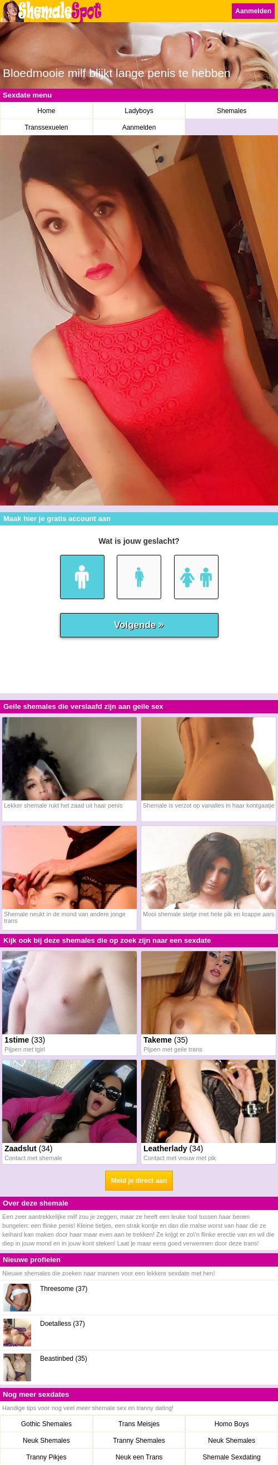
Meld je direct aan (139, 1181)
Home (46, 111)
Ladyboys (139, 111)
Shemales (231, 111)
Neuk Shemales (46, 1440)
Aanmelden (253, 11)
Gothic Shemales (46, 1424)
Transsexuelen (46, 127)
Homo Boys (232, 1424)
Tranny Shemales (139, 1440)
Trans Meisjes (139, 1424)
